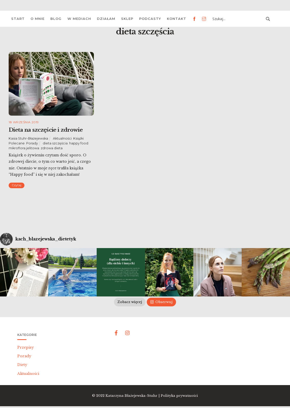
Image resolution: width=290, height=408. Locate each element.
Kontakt (176, 19)
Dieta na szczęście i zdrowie (45, 130)
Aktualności (62, 138)
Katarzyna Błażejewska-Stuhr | (133, 395)
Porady (32, 143)
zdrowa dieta (52, 148)
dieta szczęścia (55, 143)
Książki (78, 138)
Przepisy (25, 347)
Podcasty (150, 19)
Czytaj (16, 185)
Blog (56, 19)
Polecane (17, 143)
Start (18, 19)
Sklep (127, 19)
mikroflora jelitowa (24, 148)
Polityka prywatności (179, 395)
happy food (78, 143)
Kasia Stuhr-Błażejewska (28, 138)
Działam (106, 19)
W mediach (79, 19)
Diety (22, 364)
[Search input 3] (237, 19)
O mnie (38, 19)
